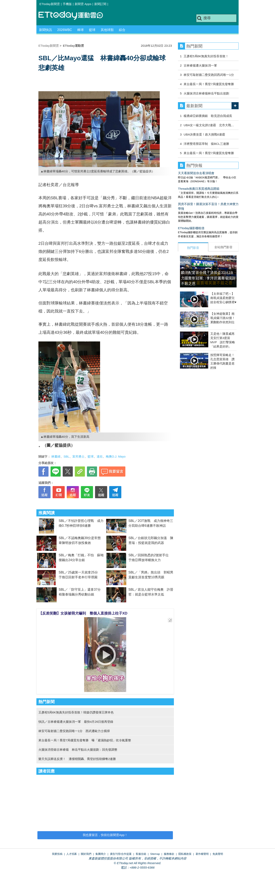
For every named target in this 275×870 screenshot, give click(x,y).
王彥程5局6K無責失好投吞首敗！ (206, 56)
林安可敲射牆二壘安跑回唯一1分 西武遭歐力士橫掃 (74, 731)
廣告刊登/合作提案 (121, 853)
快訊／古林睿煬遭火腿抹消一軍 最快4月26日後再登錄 (75, 721)
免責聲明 (218, 853)
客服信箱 (141, 853)
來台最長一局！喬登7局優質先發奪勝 (209, 84)
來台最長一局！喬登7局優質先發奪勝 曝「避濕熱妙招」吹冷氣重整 (84, 740)
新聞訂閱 (100, 4)
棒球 (80, 30)
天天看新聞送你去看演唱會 (196, 173)
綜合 (122, 30)
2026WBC (64, 30)
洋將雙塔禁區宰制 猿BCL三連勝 (206, 143)
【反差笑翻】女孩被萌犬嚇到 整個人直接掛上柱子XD (83, 613)
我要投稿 (57, 853)
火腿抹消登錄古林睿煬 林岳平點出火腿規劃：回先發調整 (77, 749)
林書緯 (55, 456)
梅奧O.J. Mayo (116, 456)
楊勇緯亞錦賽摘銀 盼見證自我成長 (208, 116)
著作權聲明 (202, 853)
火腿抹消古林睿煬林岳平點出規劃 (206, 93)
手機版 (67, 4)
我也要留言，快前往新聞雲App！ (105, 835)
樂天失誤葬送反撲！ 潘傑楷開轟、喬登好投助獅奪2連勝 (77, 759)
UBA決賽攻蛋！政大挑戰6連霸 (204, 134)
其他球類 (107, 30)
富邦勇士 (78, 456)
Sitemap (155, 853)
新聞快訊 (45, 30)
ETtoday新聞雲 (49, 4)
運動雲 (73, 15)
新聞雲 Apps (83, 4)
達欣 (100, 456)
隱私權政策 (184, 853)
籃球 (92, 30)
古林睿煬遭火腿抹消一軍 (200, 65)
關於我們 (86, 853)
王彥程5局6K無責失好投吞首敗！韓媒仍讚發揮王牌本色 (76, 712)
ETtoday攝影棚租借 (191, 228)
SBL (66, 456)
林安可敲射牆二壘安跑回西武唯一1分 (209, 74)
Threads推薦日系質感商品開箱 (198, 188)
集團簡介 (100, 853)
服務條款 (169, 853)
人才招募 (71, 853)
